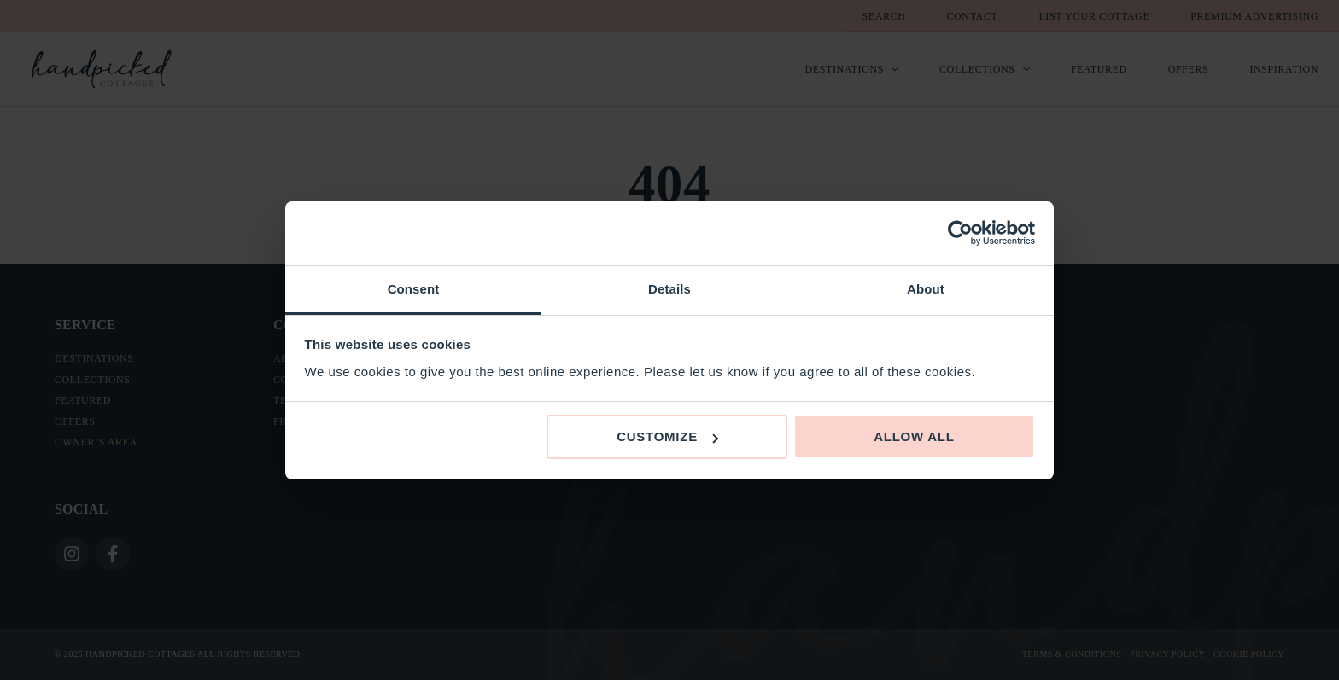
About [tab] (925, 289)
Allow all (914, 436)
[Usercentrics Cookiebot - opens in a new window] (960, 233)
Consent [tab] (414, 289)
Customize (667, 436)
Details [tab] (669, 289)
